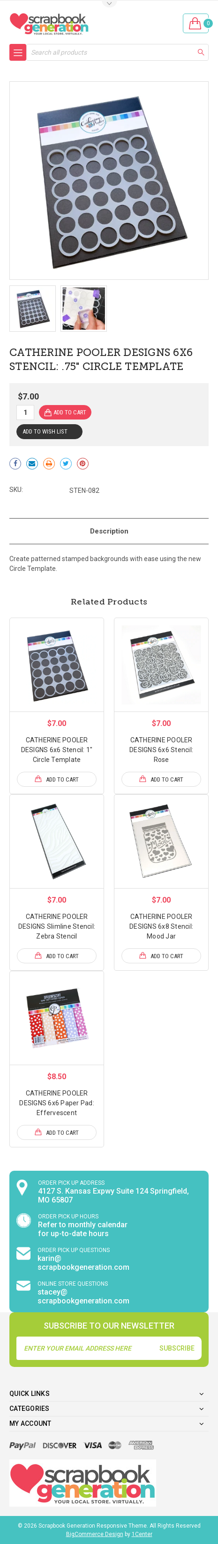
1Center (142, 1534)
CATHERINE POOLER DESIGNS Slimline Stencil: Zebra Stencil (56, 926)
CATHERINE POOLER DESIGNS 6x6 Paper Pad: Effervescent (56, 1103)
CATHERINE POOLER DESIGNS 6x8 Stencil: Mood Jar (161, 926)
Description (109, 531)
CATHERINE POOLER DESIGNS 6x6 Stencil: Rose (161, 749)
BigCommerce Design (94, 1534)
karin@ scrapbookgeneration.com (83, 1263)
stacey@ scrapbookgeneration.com (83, 1296)
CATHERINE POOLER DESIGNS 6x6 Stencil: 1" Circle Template (57, 749)
